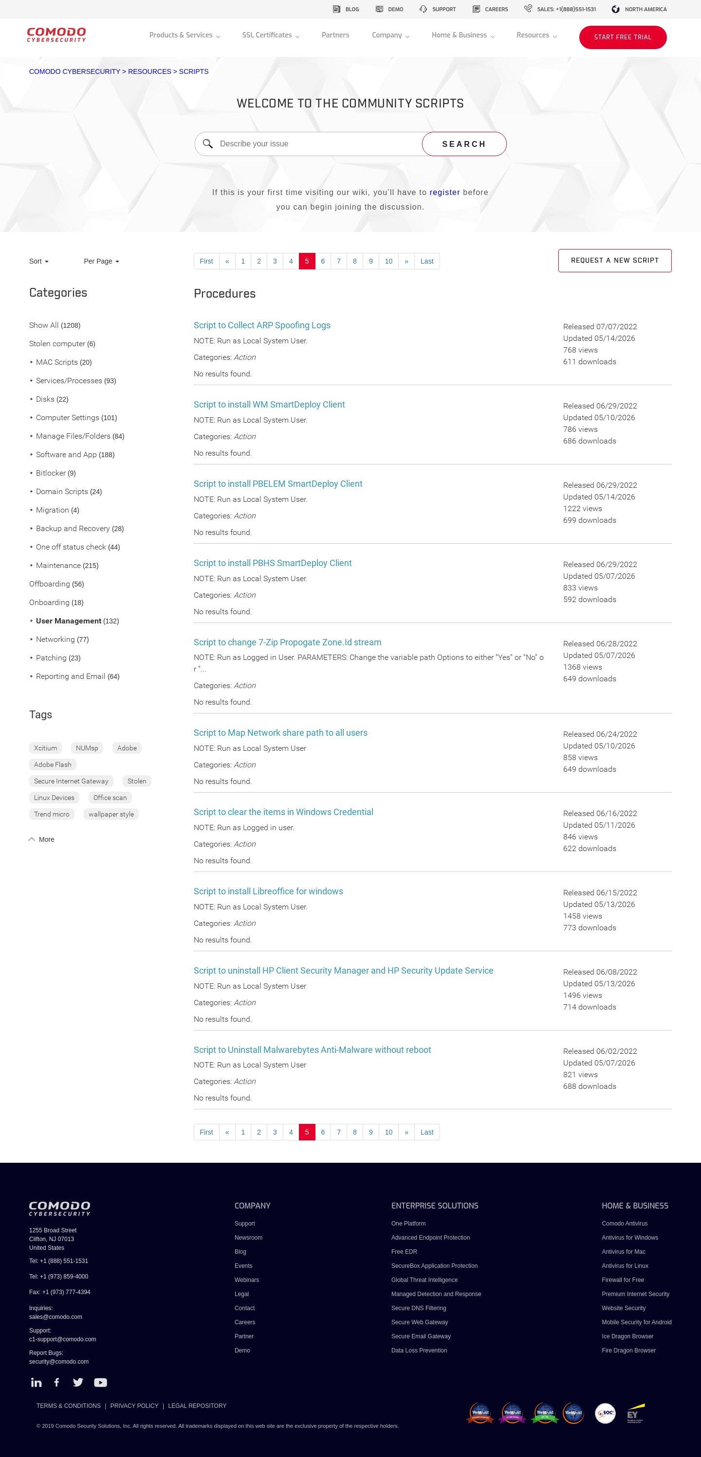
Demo (242, 1350)
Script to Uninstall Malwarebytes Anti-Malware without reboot (312, 1050)
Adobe (127, 748)
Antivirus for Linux (625, 1265)
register (445, 192)
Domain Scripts (58, 492)
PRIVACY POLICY (135, 1406)
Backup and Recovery (69, 529)
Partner (244, 1336)
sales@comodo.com (55, 1317)
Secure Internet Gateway (71, 781)
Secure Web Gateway (419, 1322)
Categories (58, 293)
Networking (52, 640)
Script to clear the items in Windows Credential (283, 812)
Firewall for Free (623, 1280)
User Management (65, 621)
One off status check (67, 547)
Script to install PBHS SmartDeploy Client (273, 563)
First (206, 261)
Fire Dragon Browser (629, 1350)
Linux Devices (54, 797)
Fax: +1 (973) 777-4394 (60, 1292)
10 (389, 261)
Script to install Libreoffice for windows (268, 891)
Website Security (624, 1308)
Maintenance (55, 566)
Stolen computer (57, 344)
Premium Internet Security (636, 1294)
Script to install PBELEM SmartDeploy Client (278, 484)
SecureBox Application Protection (434, 1265)
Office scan (110, 797)
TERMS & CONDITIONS (69, 1406)
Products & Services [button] (181, 35)
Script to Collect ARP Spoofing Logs (262, 325)
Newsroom (248, 1237)
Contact (245, 1308)
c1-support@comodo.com (62, 1339)
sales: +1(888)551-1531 (566, 9)
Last (427, 261)
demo (396, 9)
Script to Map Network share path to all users (281, 733)
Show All (44, 325)
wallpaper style (111, 814)
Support (245, 1223)
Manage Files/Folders (70, 436)
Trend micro (52, 814)
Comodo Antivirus (625, 1223)
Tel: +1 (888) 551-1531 (58, 1261)
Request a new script (615, 260)
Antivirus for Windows (630, 1237)
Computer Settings (64, 418)
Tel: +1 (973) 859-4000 (58, 1276)
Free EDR (404, 1251)
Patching (48, 658)
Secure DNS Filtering (418, 1308)
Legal (242, 1294)
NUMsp (87, 748)
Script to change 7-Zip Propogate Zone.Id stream (288, 642)
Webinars (247, 1280)
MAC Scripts (53, 362)
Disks (42, 399)
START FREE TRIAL (623, 37)
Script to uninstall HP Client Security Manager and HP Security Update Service (344, 970)
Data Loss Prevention (419, 1350)
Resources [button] (534, 35)
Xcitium (45, 748)
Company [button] (388, 35)
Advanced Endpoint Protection (430, 1237)
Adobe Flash (53, 764)
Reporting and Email (67, 677)
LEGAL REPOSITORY (197, 1406)
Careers (245, 1322)
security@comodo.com (59, 1361)
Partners (335, 35)
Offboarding (49, 584)
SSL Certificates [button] (268, 35)
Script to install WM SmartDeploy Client (269, 404)
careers (496, 9)
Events (244, 1265)
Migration (49, 510)
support (444, 9)
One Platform (408, 1223)
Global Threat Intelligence (424, 1280)
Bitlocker (47, 473)
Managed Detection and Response (436, 1294)
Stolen (137, 781)
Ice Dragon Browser (628, 1336)
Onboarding (49, 603)
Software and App (63, 455)
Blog (240, 1251)
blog (352, 9)
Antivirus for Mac (624, 1251)
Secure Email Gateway (421, 1336)
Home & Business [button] (460, 35)
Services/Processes (65, 381)
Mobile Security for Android (637, 1322)
